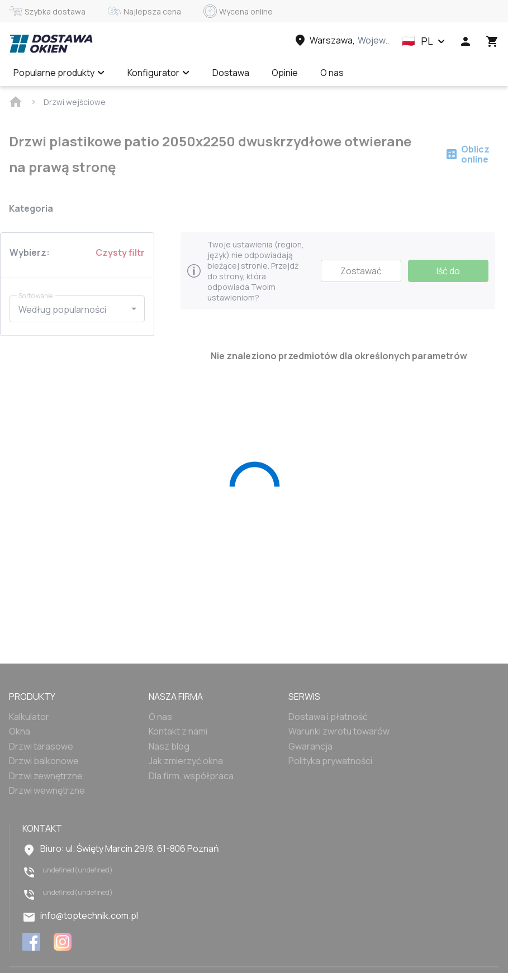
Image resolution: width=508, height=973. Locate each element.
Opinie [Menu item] (285, 72)
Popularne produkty (59, 72)
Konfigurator (158, 72)
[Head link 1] (51, 43)
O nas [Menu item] (332, 72)
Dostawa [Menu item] (230, 72)
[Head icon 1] (465, 41)
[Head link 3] (340, 40)
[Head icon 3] (492, 41)
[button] (423, 41)
